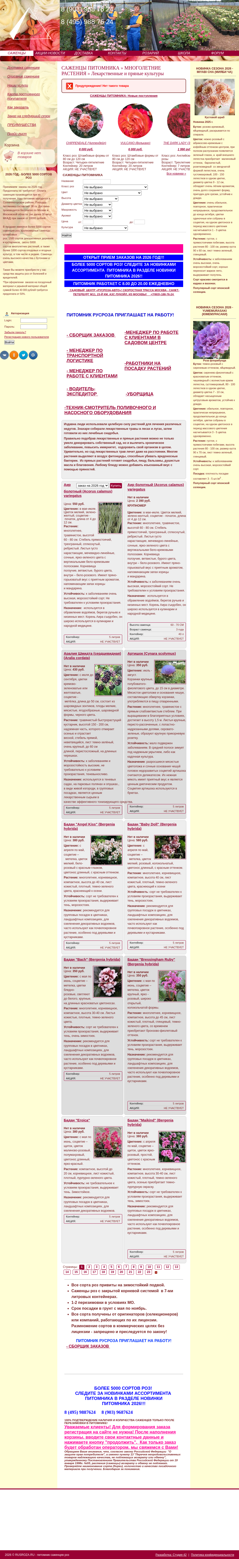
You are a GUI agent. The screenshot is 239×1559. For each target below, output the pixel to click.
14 (67, 1272)
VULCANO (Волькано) (135, 143)
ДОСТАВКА (84, 53)
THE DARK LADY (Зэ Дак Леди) (184, 143)
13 (176, 1267)
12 (167, 1267)
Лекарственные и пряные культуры (127, 73)
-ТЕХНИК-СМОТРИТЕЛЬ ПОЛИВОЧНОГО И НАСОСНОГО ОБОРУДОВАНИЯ (110, 410)
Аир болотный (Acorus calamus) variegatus (88, 490)
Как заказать (18, 107)
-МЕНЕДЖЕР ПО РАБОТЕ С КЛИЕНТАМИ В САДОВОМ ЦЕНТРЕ (152, 337)
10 (149, 1267)
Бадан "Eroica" (77, 1120)
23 (148, 1272)
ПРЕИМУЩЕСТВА (21, 125)
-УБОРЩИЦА (140, 394)
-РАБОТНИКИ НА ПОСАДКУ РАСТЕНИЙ (148, 366)
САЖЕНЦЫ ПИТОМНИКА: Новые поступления (124, 96)
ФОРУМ (217, 53)
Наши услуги (17, 85)
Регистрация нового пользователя (26, 336)
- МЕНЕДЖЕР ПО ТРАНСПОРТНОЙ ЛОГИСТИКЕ (85, 355)
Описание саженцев (23, 76)
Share (4, 355)
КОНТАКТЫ (117, 53)
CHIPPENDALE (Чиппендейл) (86, 143)
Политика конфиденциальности (212, 1555)
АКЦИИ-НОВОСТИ (50, 53)
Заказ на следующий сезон (28, 116)
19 (112, 1272)
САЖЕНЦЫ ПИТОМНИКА (90, 68)
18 (103, 1272)
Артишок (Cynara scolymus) (152, 653)
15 (76, 1272)
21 (130, 1272)
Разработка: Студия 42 (171, 1555)
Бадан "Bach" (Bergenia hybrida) (92, 959)
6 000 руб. (135, 149)
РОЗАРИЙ (150, 53)
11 (158, 1267)
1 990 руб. (185, 149)
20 (121, 1272)
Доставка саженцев (23, 68)
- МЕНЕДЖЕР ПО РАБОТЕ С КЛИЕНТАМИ (92, 373)
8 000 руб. (86, 149)
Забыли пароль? (15, 332)
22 (139, 1272)
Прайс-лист (17, 134)
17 (94, 1272)
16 (85, 1272)
